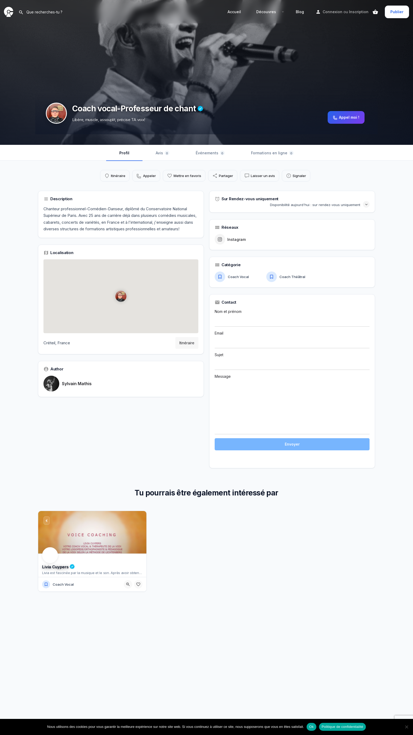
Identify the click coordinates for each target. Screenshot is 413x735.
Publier (397, 11)
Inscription (358, 11)
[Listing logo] (56, 113)
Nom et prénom (292, 318)
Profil (124, 153)
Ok (311, 727)
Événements (210, 153)
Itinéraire (186, 343)
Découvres (266, 11)
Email (292, 339)
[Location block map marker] (120, 296)
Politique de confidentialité (342, 727)
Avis (162, 153)
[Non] (406, 726)
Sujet (292, 361)
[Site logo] (9, 11)
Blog (300, 11)
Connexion (332, 11)
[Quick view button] (128, 584)
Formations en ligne (272, 153)
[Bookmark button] (138, 584)
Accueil (234, 11)
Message (292, 404)
